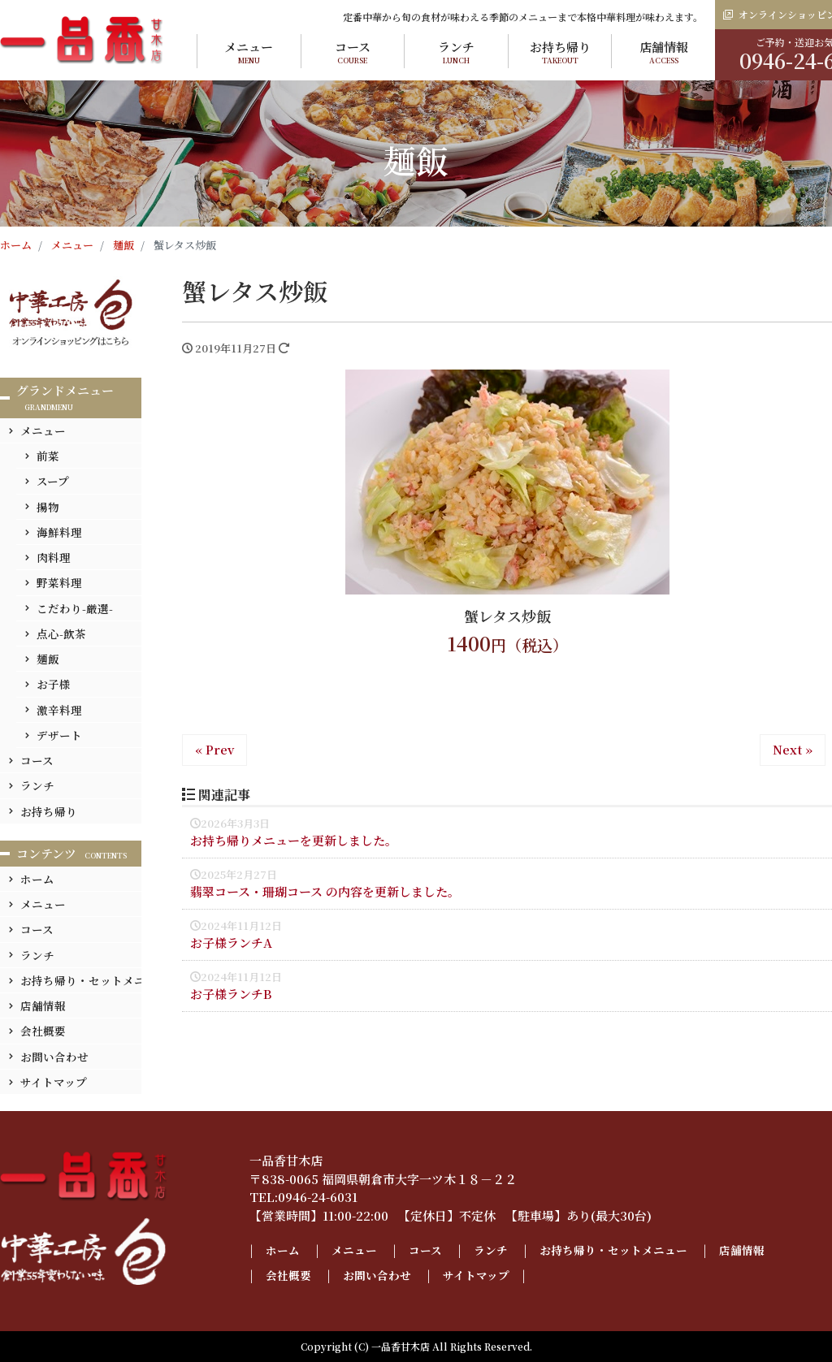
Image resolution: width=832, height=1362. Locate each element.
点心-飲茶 (61, 633)
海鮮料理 (59, 532)
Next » (792, 749)
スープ (53, 481)
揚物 (48, 507)
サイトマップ (53, 1082)
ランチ (456, 52)
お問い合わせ (54, 1057)
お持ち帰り (560, 52)
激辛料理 (59, 710)
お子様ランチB (230, 993)
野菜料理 (59, 582)
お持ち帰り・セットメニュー (94, 980)
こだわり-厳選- (75, 608)
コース (353, 52)
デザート (59, 735)
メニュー (249, 52)
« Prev (214, 749)
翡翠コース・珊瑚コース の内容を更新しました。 (325, 891)
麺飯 (48, 659)
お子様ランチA (231, 942)
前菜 (48, 456)
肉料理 (54, 557)
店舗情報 (663, 52)
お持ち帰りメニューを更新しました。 (293, 840)
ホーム (37, 879)
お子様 (54, 684)
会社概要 (43, 1031)
